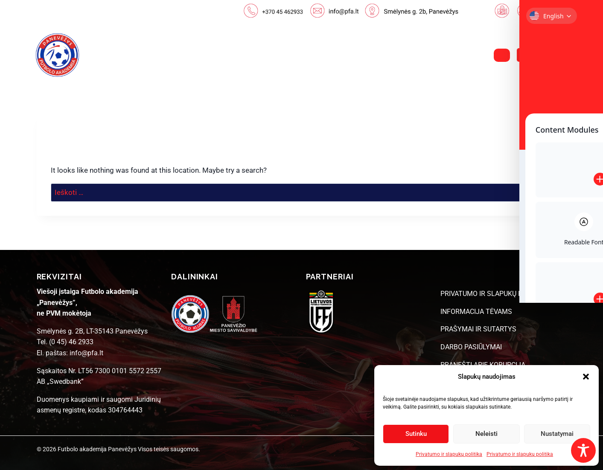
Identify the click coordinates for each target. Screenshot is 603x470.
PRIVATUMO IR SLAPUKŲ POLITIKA (493, 294)
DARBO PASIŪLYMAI (471, 347)
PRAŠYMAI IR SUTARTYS (478, 329)
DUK (442, 55)
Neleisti (486, 434)
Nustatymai (557, 434)
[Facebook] (525, 55)
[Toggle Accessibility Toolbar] (583, 450)
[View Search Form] (502, 55)
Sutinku (416, 434)
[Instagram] (547, 55)
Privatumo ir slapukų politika (449, 454)
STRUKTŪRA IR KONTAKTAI (367, 55)
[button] (586, 376)
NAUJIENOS (172, 55)
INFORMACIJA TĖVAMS (476, 312)
